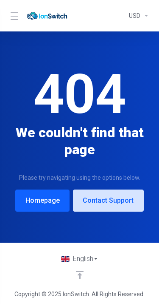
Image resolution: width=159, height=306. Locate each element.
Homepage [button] (42, 200)
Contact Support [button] (109, 200)
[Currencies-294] (137, 15)
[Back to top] (79, 275)
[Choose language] (79, 259)
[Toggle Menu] (13, 15)
